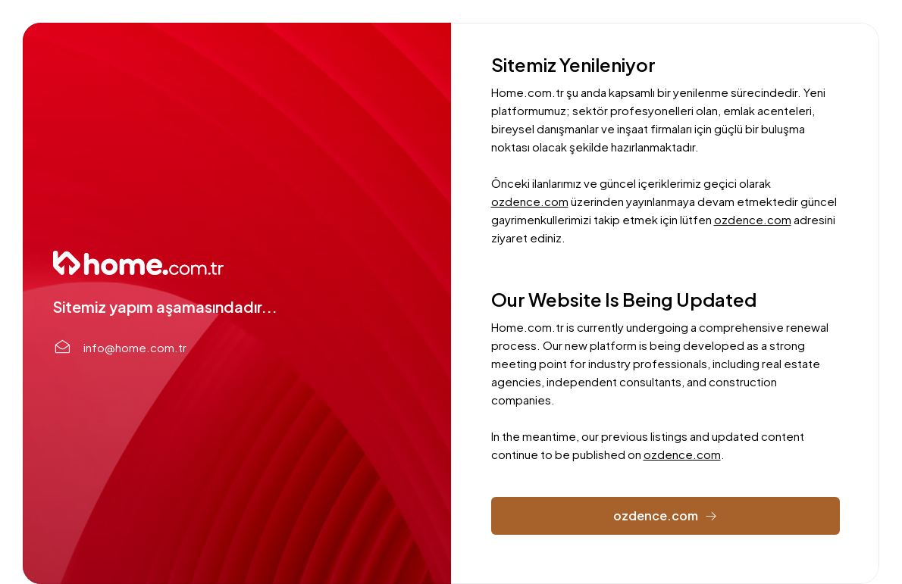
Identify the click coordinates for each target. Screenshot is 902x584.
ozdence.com (529, 201)
